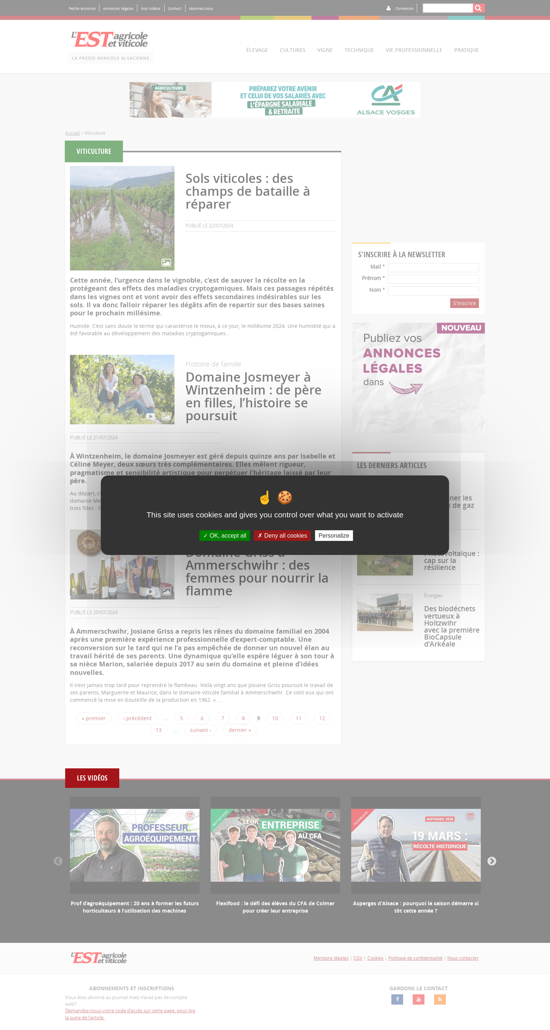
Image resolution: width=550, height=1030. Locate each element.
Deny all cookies (282, 535)
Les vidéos (92, 778)
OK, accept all (224, 535)
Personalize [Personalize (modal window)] (333, 535)
